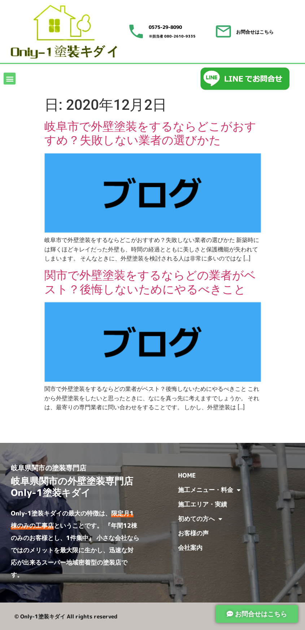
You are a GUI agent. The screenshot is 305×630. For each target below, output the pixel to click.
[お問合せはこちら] (223, 31)
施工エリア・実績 (202, 504)
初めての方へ (200, 519)
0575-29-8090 (165, 27)
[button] (10, 79)
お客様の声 (193, 533)
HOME (187, 475)
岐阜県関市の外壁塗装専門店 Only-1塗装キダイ (77, 486)
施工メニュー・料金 (209, 490)
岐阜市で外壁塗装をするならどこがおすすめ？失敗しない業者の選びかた (150, 133)
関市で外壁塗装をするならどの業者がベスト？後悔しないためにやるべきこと (150, 282)
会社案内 (190, 547)
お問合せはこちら (255, 32)
